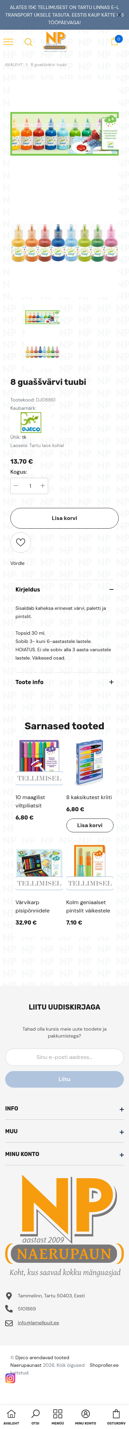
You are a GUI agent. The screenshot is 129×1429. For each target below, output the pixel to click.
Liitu (64, 1079)
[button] (35, 1418)
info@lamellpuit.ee (38, 1322)
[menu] (8, 41)
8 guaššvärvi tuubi (49, 64)
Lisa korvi (64, 518)
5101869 (27, 1309)
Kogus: (18, 472)
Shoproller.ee (104, 1365)
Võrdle (17, 563)
